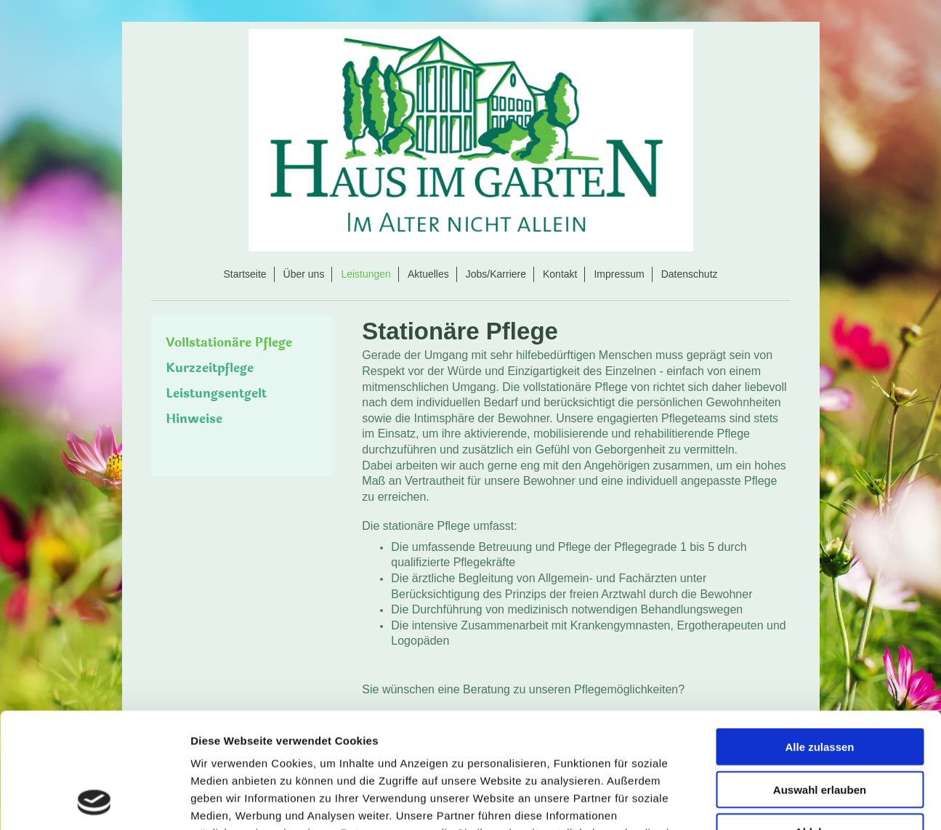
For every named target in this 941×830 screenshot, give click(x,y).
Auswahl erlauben (819, 681)
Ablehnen (819, 723)
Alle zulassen (819, 638)
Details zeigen (772, 801)
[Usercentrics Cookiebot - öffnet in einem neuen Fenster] (94, 802)
